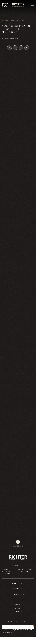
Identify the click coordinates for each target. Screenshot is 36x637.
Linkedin (17, 604)
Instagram (18, 612)
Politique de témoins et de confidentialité (26, 570)
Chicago (17, 583)
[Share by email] (26, 47)
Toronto (17, 589)
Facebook (17, 608)
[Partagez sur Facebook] (15, 47)
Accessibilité (6, 573)
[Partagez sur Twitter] (9, 47)
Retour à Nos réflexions (14, 20)
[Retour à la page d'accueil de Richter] (18, 558)
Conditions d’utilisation (6, 570)
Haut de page (18, 546)
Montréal (18, 594)
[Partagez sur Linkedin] (21, 47)
